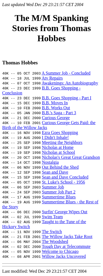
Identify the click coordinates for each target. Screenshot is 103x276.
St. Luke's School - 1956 (63, 182)
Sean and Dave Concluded (65, 177)
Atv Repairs (52, 78)
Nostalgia (50, 162)
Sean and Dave (55, 172)
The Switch (52, 231)
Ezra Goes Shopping (60, 132)
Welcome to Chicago (60, 251)
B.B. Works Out (56, 107)
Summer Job (53, 187)
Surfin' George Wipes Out (64, 211)
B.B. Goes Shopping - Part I (66, 97)
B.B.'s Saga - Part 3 (59, 112)
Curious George (55, 117)
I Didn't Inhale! (55, 137)
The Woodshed (55, 241)
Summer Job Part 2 (58, 192)
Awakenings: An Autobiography (70, 83)
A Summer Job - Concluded (66, 73)
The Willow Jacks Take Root (67, 236)
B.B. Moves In (55, 102)
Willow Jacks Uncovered (64, 256)
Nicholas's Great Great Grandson (71, 157)
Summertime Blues (59, 197)
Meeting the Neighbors (62, 142)
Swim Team (52, 216)
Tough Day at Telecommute (66, 246)
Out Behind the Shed (60, 167)
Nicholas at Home (58, 147)
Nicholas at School (58, 152)
